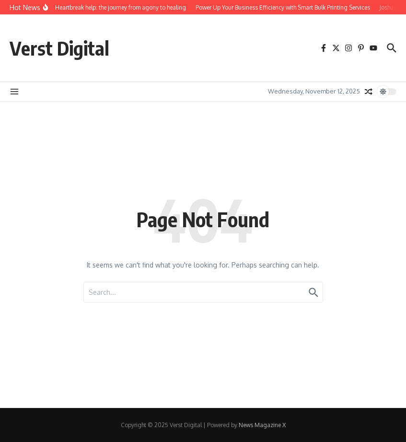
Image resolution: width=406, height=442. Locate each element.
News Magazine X (262, 425)
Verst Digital (59, 48)
